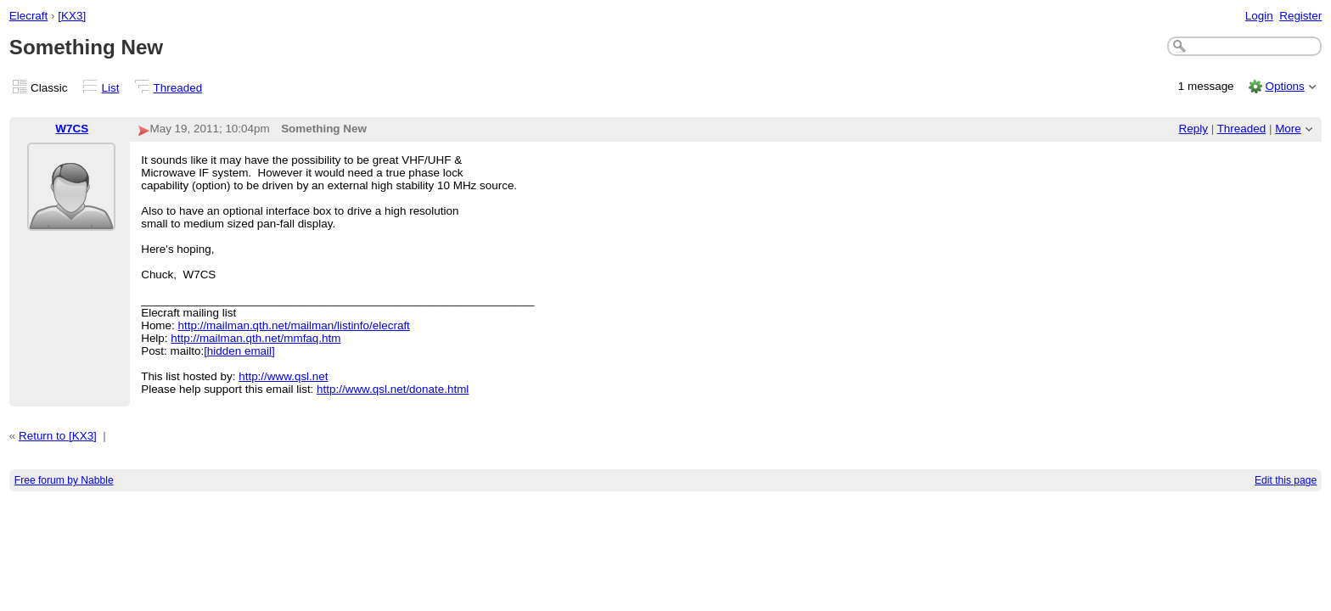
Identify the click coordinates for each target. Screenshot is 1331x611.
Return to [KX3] (58, 435)
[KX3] (72, 15)
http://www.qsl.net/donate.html (393, 389)
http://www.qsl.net (283, 376)
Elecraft (28, 15)
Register (1300, 15)
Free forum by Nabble (64, 480)
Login (1259, 15)
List (111, 87)
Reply (1193, 128)
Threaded (178, 87)
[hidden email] (239, 351)
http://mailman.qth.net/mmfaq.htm (255, 338)
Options (1284, 86)
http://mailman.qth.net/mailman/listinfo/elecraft (294, 325)
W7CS (71, 128)
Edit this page (1286, 480)
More (1288, 128)
